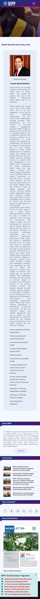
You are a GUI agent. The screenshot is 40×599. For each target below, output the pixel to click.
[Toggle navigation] (34, 3)
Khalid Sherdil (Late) (20, 79)
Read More (20, 451)
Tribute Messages (16, 355)
